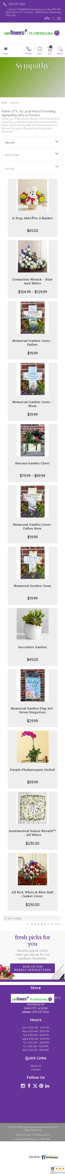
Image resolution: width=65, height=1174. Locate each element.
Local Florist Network (25, 1138)
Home (4, 102)
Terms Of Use (23, 1134)
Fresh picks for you (32, 947)
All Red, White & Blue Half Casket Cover (32, 894)
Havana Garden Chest (32, 463)
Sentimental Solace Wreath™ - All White (32, 833)
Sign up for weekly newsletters (32, 968)
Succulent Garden (32, 647)
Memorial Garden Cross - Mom (32, 404)
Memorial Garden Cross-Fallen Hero (32, 526)
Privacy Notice (41, 1134)
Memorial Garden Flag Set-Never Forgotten (32, 710)
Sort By (9, 168)
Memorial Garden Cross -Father (32, 342)
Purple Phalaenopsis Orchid (32, 770)
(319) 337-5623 (17, 4)
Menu (6, 53)
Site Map (45, 1138)
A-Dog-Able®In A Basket (32, 218)
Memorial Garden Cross (32, 586)
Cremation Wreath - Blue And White (32, 281)
